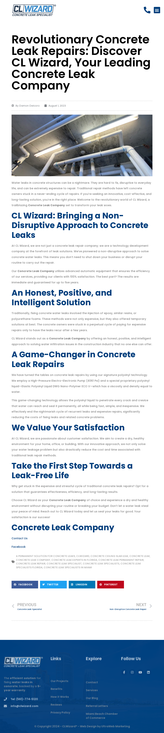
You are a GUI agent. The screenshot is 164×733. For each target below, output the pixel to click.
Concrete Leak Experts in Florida (74, 560)
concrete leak (139, 556)
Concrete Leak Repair (30, 563)
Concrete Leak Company (33, 560)
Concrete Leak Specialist (64, 563)
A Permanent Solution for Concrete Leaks (45, 556)
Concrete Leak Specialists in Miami (68, 567)
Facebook (19, 547)
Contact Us (20, 538)
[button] (157, 10)
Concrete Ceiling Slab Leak (109, 556)
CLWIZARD (82, 556)
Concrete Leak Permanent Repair (121, 560)
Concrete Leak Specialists (101, 563)
